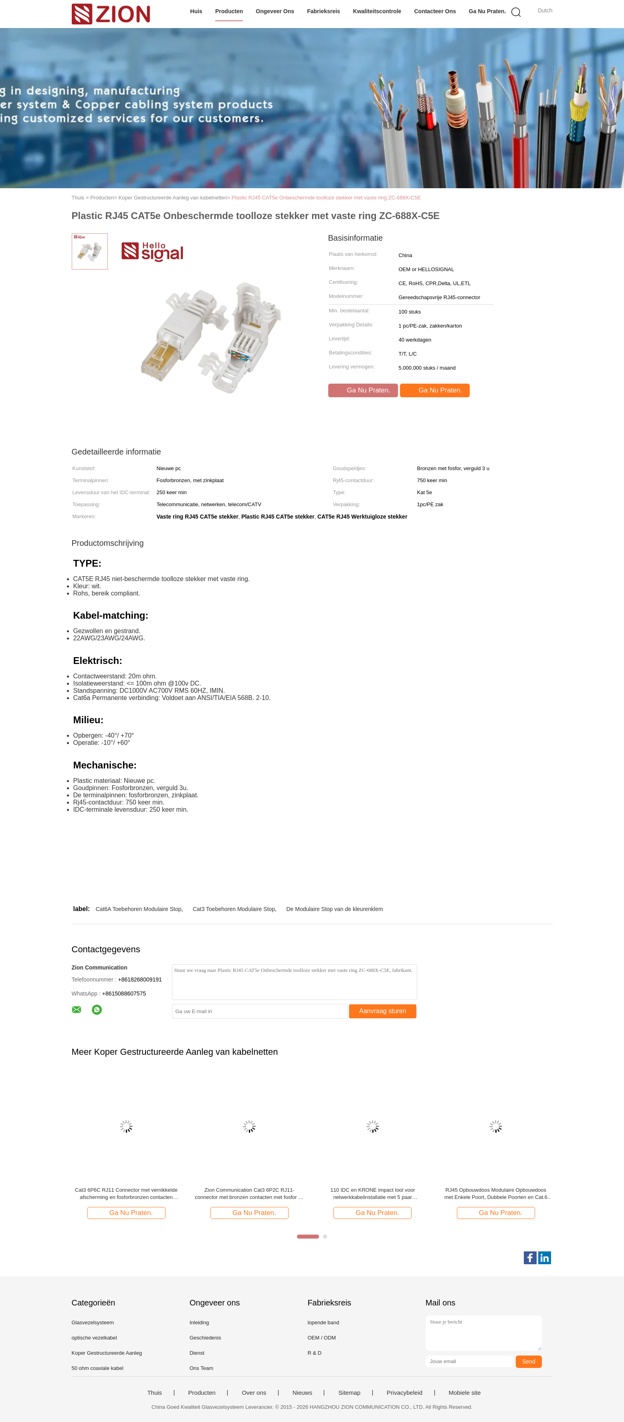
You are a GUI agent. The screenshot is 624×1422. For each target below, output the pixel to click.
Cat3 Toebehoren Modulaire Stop (234, 909)
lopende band (323, 1322)
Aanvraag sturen (382, 1011)
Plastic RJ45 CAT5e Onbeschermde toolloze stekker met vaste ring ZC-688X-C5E (326, 198)
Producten (229, 11)
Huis (196, 11)
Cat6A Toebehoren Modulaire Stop (139, 909)
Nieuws (302, 1393)
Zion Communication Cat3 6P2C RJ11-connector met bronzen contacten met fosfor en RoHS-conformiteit (249, 1194)
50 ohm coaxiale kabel (97, 1368)
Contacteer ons (435, 11)
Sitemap (349, 1393)
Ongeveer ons (275, 11)
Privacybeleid (404, 1393)
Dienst (197, 1353)
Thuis (154, 1393)
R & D (314, 1353)
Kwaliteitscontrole (377, 11)
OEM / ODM (321, 1338)
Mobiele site (465, 1393)
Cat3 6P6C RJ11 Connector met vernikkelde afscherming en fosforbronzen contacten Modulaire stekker (126, 1194)
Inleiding (199, 1322)
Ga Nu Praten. (487, 11)
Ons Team (201, 1368)
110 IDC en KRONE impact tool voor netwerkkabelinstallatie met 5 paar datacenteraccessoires (372, 1194)
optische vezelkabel (94, 1338)
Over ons (254, 1393)
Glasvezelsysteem (93, 1322)
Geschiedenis (205, 1338)
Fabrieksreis (323, 11)
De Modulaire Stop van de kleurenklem (334, 909)
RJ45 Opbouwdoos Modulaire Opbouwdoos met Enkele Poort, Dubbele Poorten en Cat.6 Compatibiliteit (495, 1194)
